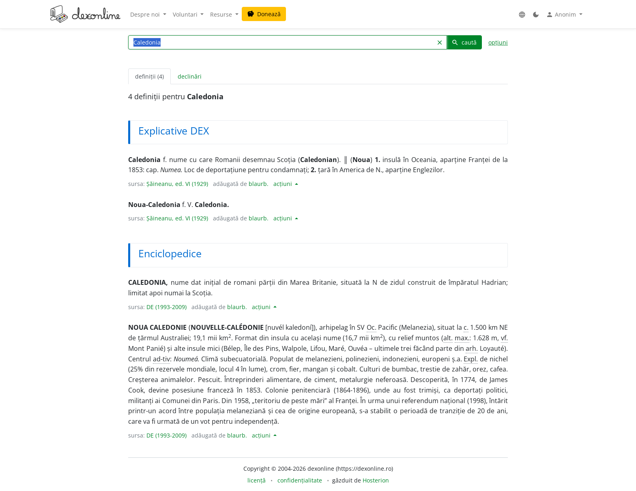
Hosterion (376, 480)
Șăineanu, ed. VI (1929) (177, 184)
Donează (264, 14)
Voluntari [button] (186, 14)
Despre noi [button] (145, 14)
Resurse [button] (222, 14)
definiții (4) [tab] (149, 76)
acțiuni (283, 184)
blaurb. (259, 184)
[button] (522, 14)
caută (464, 42)
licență (256, 480)
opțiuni (498, 42)
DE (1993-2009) (166, 307)
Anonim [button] (562, 15)
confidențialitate (299, 480)
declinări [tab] (190, 76)
